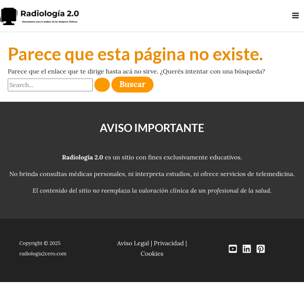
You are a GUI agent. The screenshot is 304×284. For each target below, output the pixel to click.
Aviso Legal (133, 245)
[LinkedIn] (246, 251)
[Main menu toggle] (295, 16)
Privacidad (169, 245)
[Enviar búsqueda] (102, 87)
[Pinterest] (260, 251)
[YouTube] (232, 251)
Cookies (151, 255)
